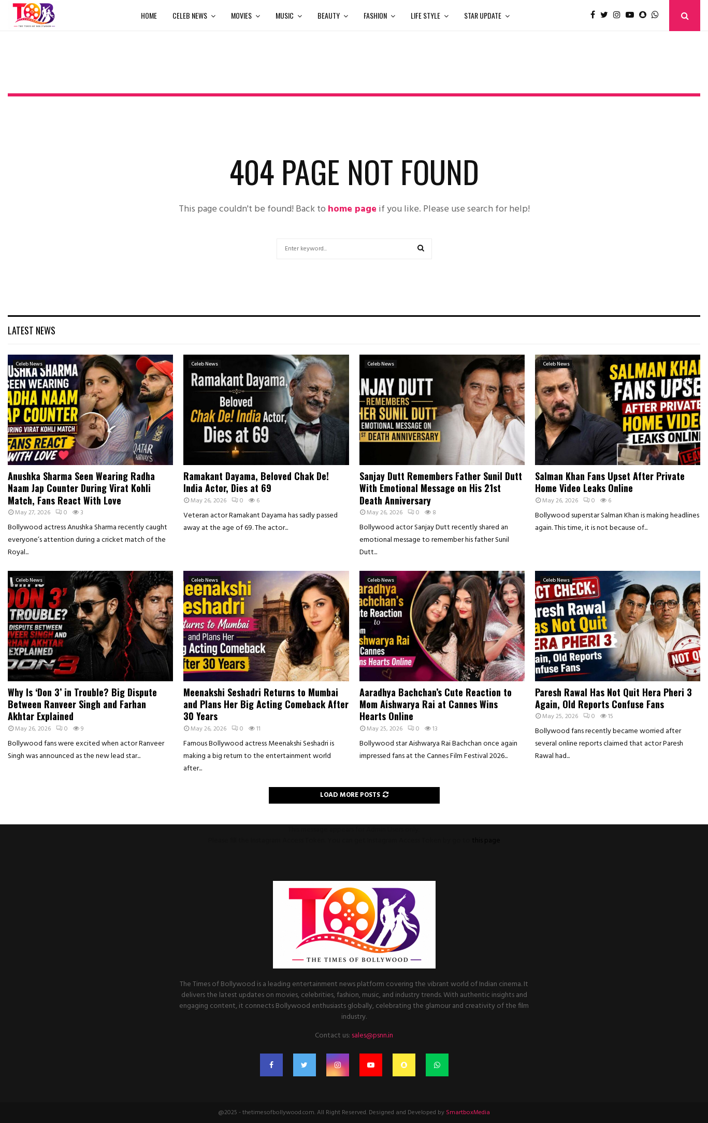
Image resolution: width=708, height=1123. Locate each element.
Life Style (425, 15)
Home (149, 15)
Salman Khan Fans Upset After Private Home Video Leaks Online (610, 482)
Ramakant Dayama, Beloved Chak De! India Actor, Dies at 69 (256, 482)
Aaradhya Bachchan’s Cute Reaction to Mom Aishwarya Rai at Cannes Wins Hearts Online (435, 704)
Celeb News (189, 15)
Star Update (482, 15)
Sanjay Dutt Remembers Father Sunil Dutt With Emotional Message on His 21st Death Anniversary (440, 488)
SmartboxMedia (468, 1112)
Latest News (31, 330)
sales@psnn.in (372, 1036)
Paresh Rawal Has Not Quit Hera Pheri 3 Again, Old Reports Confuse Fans (613, 698)
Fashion (375, 15)
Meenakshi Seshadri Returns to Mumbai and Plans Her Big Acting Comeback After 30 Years (266, 704)
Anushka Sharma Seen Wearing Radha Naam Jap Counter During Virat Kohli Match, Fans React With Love (81, 488)
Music (285, 15)
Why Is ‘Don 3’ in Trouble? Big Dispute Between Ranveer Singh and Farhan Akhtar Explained (82, 704)
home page (352, 209)
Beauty (328, 15)
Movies (241, 15)
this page (486, 841)
